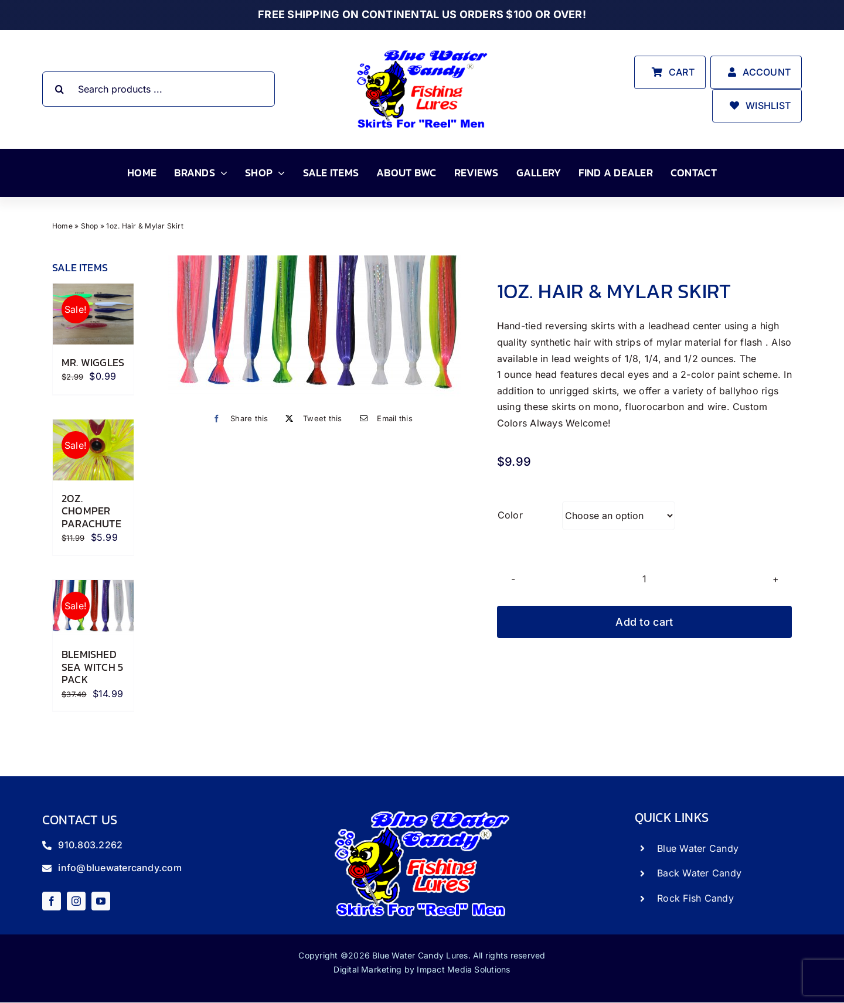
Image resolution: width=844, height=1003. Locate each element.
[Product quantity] (644, 578)
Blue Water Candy (697, 848)
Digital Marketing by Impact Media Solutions (421, 969)
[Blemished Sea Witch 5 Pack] (93, 608)
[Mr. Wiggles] (93, 314)
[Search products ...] (158, 89)
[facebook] (51, 901)
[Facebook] (237, 418)
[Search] (59, 89)
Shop (89, 225)
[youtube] (100, 901)
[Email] (383, 418)
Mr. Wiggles (93, 362)
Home (62, 225)
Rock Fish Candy (695, 898)
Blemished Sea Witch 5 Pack (92, 666)
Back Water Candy (699, 873)
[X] (311, 418)
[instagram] (76, 901)
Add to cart (644, 622)
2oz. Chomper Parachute (91, 510)
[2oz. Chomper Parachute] (93, 449)
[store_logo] (422, 49)
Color (510, 515)
